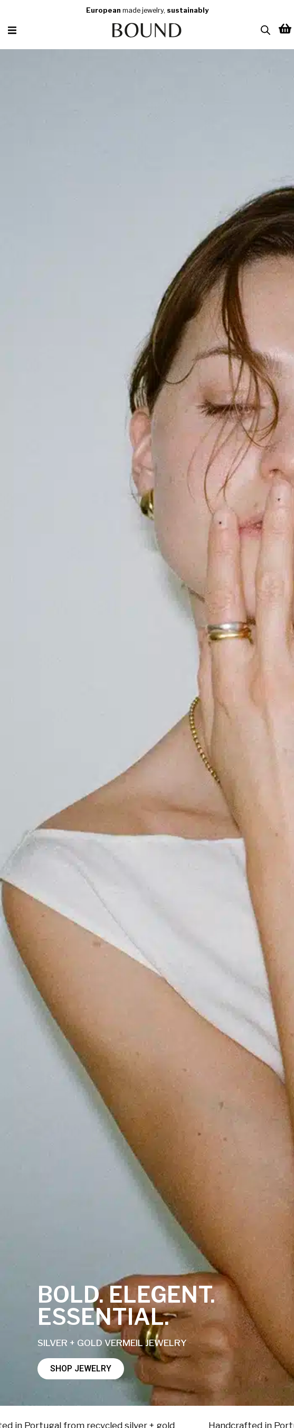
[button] (12, 30)
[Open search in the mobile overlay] (265, 30)
